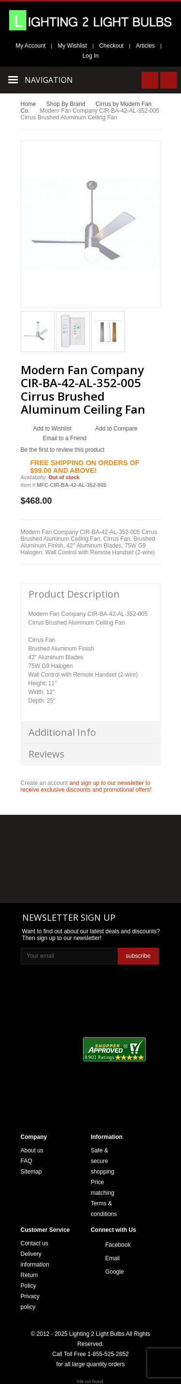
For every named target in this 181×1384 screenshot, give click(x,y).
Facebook (115, 1244)
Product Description (74, 594)
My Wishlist (72, 45)
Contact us (34, 1243)
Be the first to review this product (63, 449)
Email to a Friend (65, 438)
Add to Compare (116, 428)
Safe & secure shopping (102, 1161)
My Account (30, 45)
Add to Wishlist (52, 428)
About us (32, 1150)
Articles (145, 45)
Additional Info (62, 732)
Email (112, 1258)
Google (114, 1271)
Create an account (44, 783)
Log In (90, 55)
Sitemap (31, 1171)
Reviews (46, 753)
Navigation (49, 80)
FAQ (26, 1161)
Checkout (111, 45)
